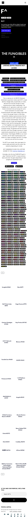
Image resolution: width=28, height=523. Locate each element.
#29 (4, 171)
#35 (4, 211)
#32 (23, 173)
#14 (4, 177)
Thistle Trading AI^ (18, 151)
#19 (10, 193)
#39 (17, 178)
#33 (4, 218)
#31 (4, 207)
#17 (4, 195)
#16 (22, 171)
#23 (4, 173)
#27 (10, 175)
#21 (16, 173)
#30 (10, 187)
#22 (16, 171)
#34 (16, 186)
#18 (23, 214)
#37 (4, 178)
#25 (10, 173)
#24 (10, 171)
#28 (22, 177)
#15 (4, 191)
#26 (16, 177)
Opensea (19, 166)
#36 (10, 202)
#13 (16, 191)
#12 (16, 220)
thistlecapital (9, 166)
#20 (10, 182)
